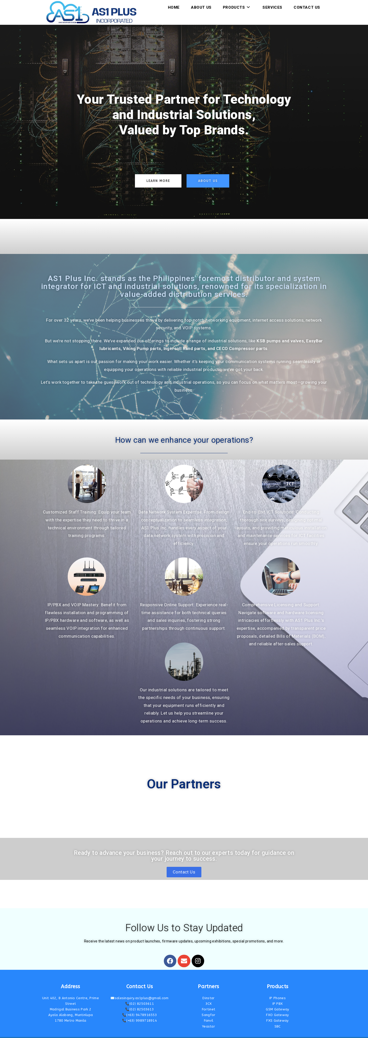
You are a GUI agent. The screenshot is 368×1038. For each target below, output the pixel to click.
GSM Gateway (277, 1000)
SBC (277, 1017)
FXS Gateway (277, 1011)
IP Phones (277, 988)
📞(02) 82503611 (139, 994)
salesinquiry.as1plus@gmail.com (142, 988)
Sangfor (208, 1006)
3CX (208, 994)
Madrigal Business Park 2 (70, 1000)
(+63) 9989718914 (141, 1011)
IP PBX (277, 994)
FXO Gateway (277, 1006)
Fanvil (208, 1011)
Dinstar (208, 988)
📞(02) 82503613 (139, 1000)
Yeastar (208, 1017)
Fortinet (208, 1000)
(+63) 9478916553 (141, 1006)
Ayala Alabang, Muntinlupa (70, 1006)
